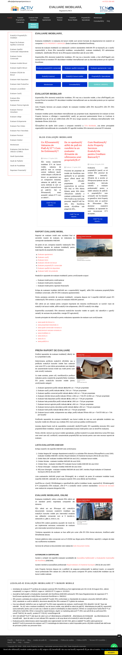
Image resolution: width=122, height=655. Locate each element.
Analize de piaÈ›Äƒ (40, 640)
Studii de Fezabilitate (17, 166)
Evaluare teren (43, 260)
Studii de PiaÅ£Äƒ (16, 161)
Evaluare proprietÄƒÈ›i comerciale (50, 265)
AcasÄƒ (9, 18)
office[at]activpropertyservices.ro (19, 1)
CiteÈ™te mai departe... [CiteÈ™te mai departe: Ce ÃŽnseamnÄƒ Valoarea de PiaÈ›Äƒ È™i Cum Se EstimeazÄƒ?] (51, 204)
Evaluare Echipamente (18, 121)
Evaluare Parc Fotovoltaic (19, 131)
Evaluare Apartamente (46, 19)
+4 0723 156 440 (108, 1)
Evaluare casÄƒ (43, 257)
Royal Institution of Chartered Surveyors (81, 565)
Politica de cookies (67, 640)
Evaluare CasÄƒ (16, 93)
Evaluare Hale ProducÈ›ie (19, 84)
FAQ (108, 21)
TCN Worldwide (90, 126)
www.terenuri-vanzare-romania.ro (49, 330)
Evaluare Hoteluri (16, 140)
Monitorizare (98, 18)
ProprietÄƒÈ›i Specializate (85, 19)
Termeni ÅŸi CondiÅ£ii (97, 640)
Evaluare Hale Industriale (33, 19)
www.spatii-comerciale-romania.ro (50, 328)
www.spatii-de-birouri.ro (46, 322)
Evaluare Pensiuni (16, 135)
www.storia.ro (42, 336)
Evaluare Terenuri (60, 19)
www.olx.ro (42, 339)
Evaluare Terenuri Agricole (19, 105)
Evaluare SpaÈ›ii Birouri (18, 68)
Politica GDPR (82, 640)
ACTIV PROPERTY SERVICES (54, 43)
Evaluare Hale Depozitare (19, 79)
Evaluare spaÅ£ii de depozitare (49, 268)
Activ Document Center (81, 546)
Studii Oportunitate (16, 156)
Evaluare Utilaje (15, 117)
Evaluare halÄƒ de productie (48, 271)
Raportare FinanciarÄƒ (18, 170)
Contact (27, 642)
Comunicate (54, 640)
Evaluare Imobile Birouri (18, 63)
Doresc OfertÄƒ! (33, 26)
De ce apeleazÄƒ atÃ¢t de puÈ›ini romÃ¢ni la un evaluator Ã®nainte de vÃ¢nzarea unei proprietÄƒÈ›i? (73, 151)
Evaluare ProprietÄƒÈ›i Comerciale (20, 20)
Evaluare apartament (45, 254)
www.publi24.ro (43, 341)
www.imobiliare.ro (44, 333)
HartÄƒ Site (11, 642)
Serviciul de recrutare (106, 486)
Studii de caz (20, 640)
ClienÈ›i (10, 640)
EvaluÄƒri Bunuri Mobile (72, 19)
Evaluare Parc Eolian (17, 126)
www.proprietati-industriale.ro (48, 325)
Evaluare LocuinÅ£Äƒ (18, 89)
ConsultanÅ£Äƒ (99, 21)
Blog (29, 640)
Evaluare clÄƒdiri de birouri (47, 263)
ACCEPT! (111, 653)
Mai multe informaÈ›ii (109, 649)
